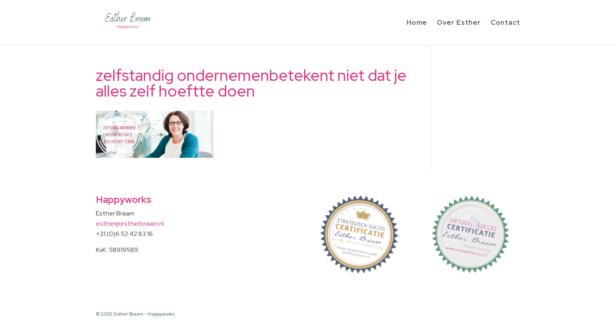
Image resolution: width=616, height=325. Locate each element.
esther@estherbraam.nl (130, 223)
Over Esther (459, 23)
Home (417, 23)
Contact (505, 23)
